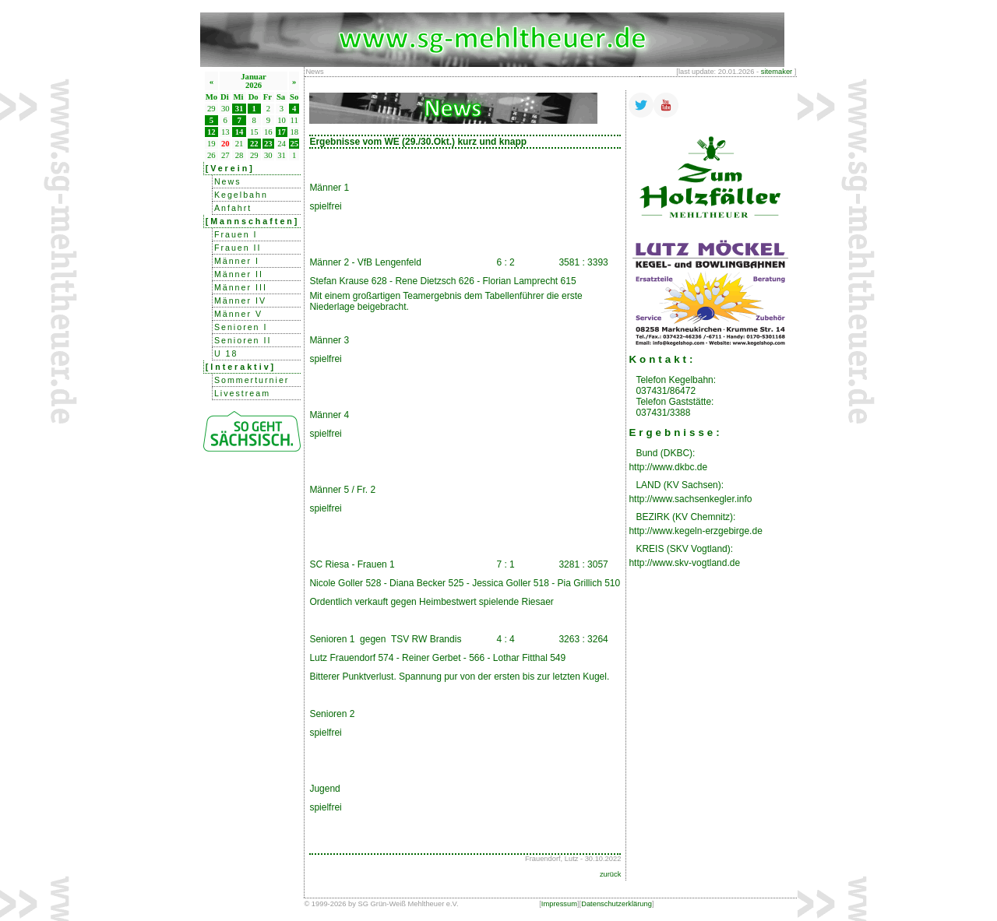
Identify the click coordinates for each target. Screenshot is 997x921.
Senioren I (241, 327)
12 (211, 132)
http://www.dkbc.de (668, 467)
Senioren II (243, 340)
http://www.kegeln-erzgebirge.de (695, 531)
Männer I (236, 260)
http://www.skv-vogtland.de (684, 562)
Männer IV (240, 300)
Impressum (559, 904)
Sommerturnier (251, 380)
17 (281, 132)
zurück (610, 874)
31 (239, 108)
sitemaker (776, 72)
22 (254, 143)
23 (268, 143)
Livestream (242, 393)
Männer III (240, 287)
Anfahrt (233, 208)
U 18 (226, 353)
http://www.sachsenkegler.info (690, 499)
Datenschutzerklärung (616, 904)
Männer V (238, 313)
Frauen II (238, 247)
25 (294, 143)
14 (239, 132)
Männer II (238, 274)
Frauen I (236, 234)
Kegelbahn (241, 194)
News (227, 181)
